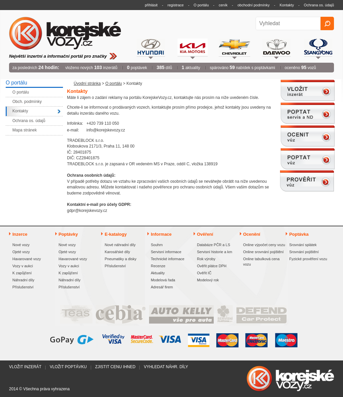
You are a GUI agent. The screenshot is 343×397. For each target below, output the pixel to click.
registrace (175, 5)
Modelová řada (163, 280)
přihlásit (151, 5)
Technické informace (167, 259)
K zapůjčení (21, 273)
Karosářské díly (117, 252)
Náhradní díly (23, 280)
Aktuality (158, 273)
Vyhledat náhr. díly (166, 366)
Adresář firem (162, 287)
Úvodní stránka (87, 83)
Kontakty (287, 5)
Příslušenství (22, 287)
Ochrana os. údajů (319, 5)
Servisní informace (166, 252)
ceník (223, 5)
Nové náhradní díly (120, 245)
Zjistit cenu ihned (115, 366)
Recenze (158, 266)
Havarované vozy (26, 259)
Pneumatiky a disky (120, 259)
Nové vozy (20, 245)
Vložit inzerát (25, 366)
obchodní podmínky (253, 5)
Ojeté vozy (21, 252)
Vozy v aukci (22, 266)
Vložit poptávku (68, 366)
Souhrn (156, 245)
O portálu (201, 5)
